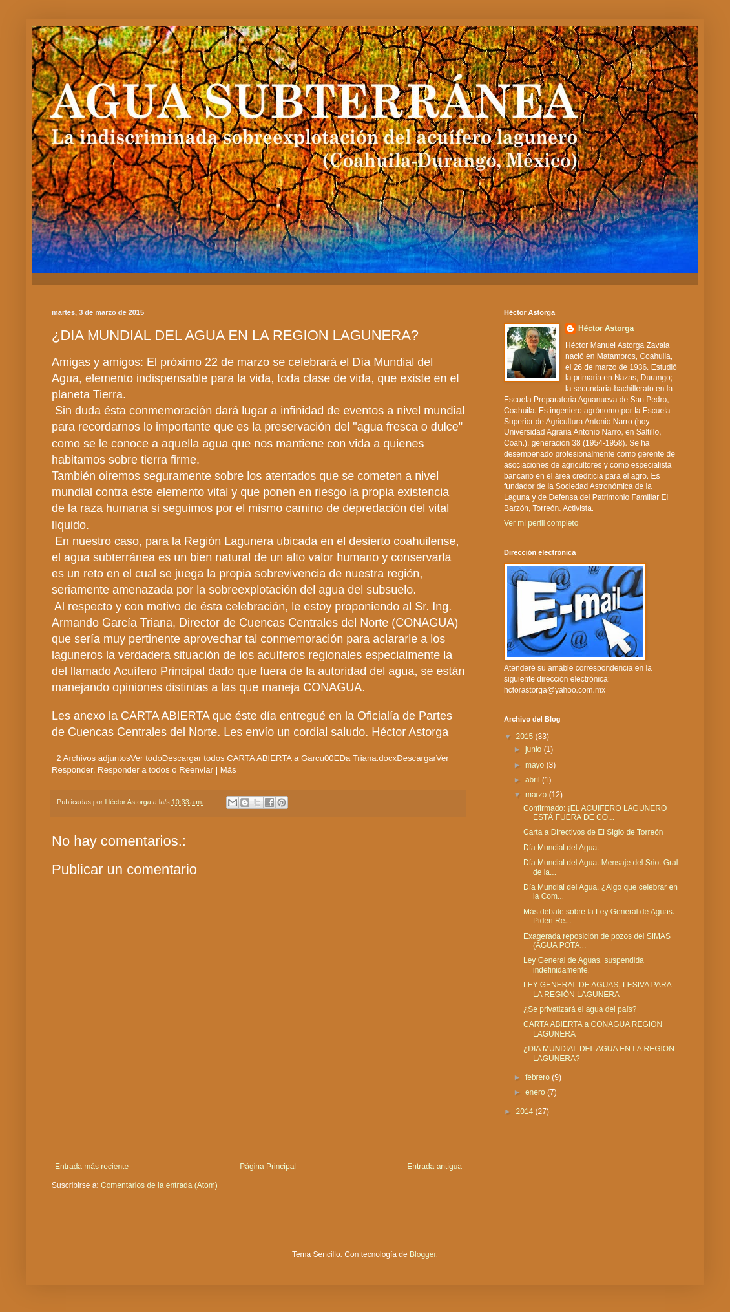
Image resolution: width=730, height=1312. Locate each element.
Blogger (423, 1254)
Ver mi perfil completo (541, 523)
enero (536, 1092)
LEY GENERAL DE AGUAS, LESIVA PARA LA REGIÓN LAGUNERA (597, 989)
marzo (537, 794)
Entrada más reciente (92, 1166)
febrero (538, 1077)
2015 (526, 736)
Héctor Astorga (606, 328)
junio (534, 749)
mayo (536, 764)
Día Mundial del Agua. (561, 847)
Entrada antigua (434, 1166)
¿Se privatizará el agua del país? (579, 1009)
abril (533, 779)
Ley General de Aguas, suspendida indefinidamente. (583, 965)
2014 (526, 1111)
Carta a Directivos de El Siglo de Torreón (593, 832)
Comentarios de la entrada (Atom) (159, 1185)
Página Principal (268, 1166)
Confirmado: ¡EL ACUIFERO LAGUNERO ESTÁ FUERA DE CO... (595, 813)
